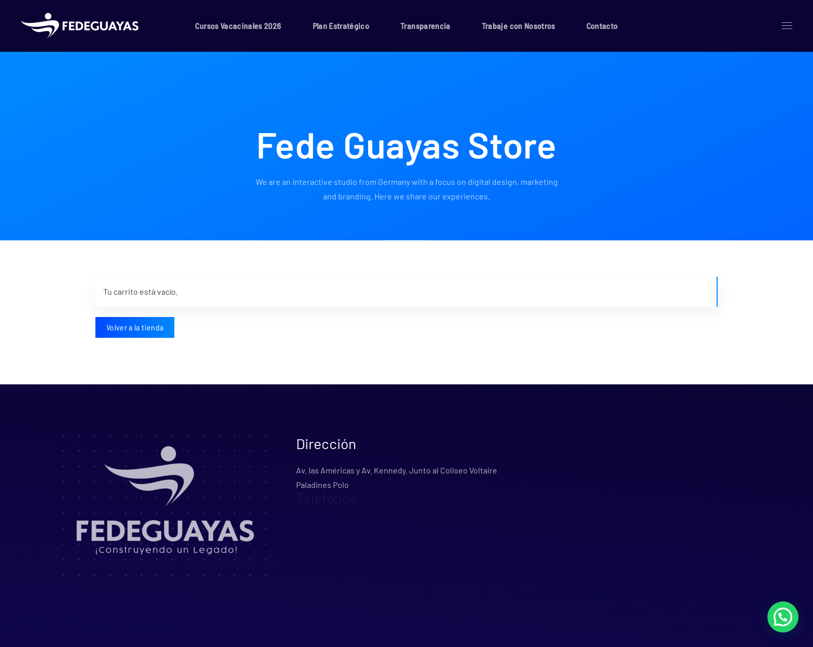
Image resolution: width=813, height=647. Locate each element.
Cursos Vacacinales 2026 (238, 26)
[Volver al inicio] (82, 26)
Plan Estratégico (341, 26)
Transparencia (425, 26)
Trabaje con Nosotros (518, 26)
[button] (787, 26)
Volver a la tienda (134, 327)
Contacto (602, 26)
